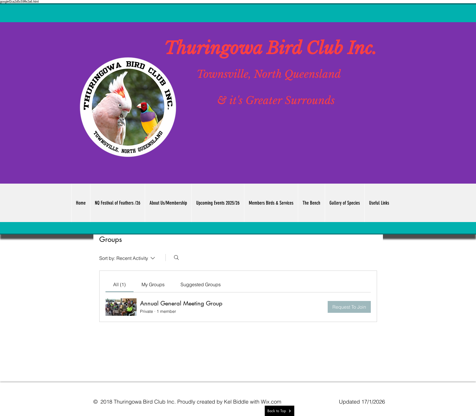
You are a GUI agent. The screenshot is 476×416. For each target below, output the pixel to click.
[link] (119, 284)
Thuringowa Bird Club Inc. (270, 48)
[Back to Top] (279, 411)
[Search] (176, 257)
